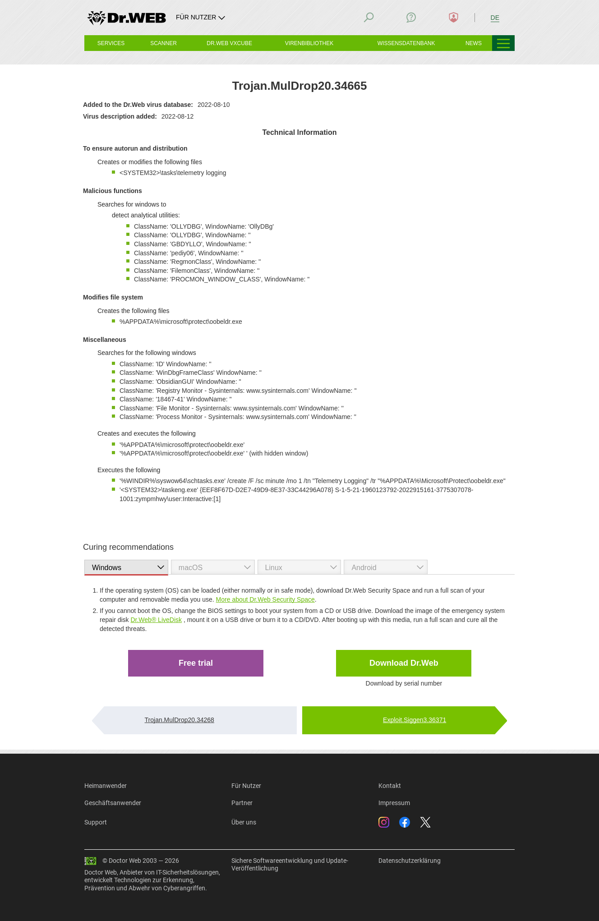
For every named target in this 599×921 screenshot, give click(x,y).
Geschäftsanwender (112, 803)
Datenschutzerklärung (409, 860)
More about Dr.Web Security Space (265, 599)
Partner (242, 803)
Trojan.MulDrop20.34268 (179, 719)
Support (95, 822)
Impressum (394, 803)
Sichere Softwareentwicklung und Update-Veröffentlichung (289, 864)
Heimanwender (105, 786)
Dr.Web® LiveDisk (156, 619)
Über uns (243, 822)
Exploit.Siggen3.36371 (414, 719)
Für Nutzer (246, 786)
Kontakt (389, 786)
